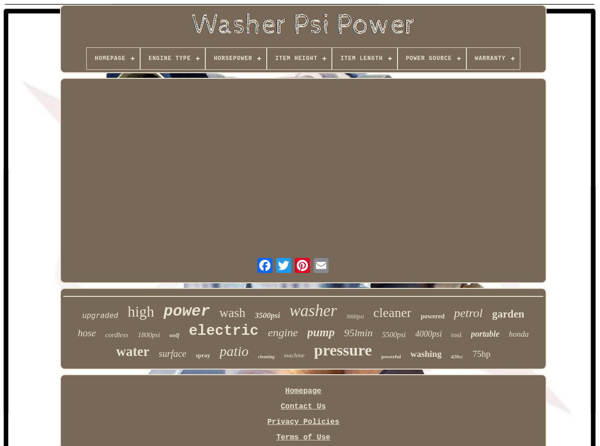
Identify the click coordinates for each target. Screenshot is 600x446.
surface (173, 353)
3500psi (267, 315)
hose (87, 333)
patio (234, 351)
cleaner (393, 312)
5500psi (394, 335)
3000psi (355, 316)
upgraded (100, 316)
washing (426, 354)
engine (283, 332)
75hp (481, 354)
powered (432, 316)
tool (456, 335)
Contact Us (303, 406)
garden (508, 314)
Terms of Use (303, 437)
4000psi (428, 334)
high (141, 311)
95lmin (358, 333)
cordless (116, 335)
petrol (468, 313)
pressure (343, 350)
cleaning (266, 356)
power (187, 311)
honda (519, 334)
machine (294, 355)
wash (232, 313)
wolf (174, 335)
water (133, 351)
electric (224, 331)
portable (485, 334)
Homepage (303, 391)
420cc (457, 356)
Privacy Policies (303, 422)
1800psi (149, 335)
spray (203, 355)
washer (313, 311)
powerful (391, 356)
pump (321, 332)
